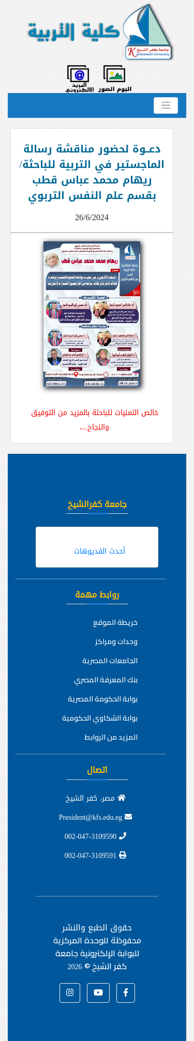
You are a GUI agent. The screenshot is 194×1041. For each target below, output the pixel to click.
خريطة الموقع (115, 622)
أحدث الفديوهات (99, 551)
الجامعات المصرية (110, 660)
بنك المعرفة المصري (106, 679)
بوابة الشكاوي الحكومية (100, 718)
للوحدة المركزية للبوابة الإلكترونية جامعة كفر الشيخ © (96, 953)
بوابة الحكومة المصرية (103, 699)
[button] (125, 993)
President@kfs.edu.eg (95, 817)
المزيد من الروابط (111, 737)
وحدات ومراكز (116, 641)
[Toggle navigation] (166, 105)
